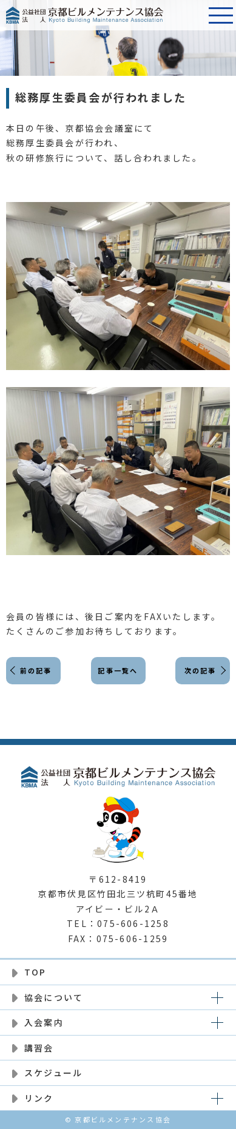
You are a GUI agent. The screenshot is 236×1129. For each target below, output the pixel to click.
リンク (39, 1098)
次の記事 (200, 670)
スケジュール (53, 1073)
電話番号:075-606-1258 (190, 15)
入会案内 (44, 1022)
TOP (35, 972)
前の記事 (36, 670)
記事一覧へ (118, 670)
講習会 (39, 1048)
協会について (53, 997)
